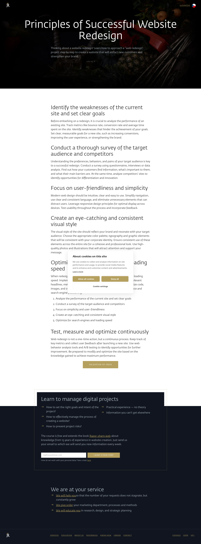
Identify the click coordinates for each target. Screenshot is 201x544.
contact (127, 535)
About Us (79, 535)
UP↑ (193, 535)
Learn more (78, 271)
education (66, 535)
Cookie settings (100, 286)
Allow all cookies (86, 279)
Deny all (115, 279)
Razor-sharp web (100, 436)
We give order (64, 505)
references (92, 535)
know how (105, 535)
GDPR (185, 535)
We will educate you (68, 510)
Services (54, 535)
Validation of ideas (100, 365)
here (89, 460)
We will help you (66, 495)
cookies (176, 535)
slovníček (185, 5)
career (117, 535)
